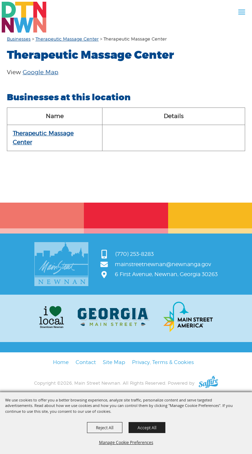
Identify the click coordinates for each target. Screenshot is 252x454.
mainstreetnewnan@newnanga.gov (163, 264)
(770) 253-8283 (134, 254)
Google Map (40, 72)
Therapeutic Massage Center (67, 39)
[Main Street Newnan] (24, 17)
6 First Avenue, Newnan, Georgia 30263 (166, 274)
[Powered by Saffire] (208, 383)
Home (61, 362)
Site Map (114, 362)
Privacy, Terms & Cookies (163, 362)
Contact (86, 362)
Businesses (19, 39)
